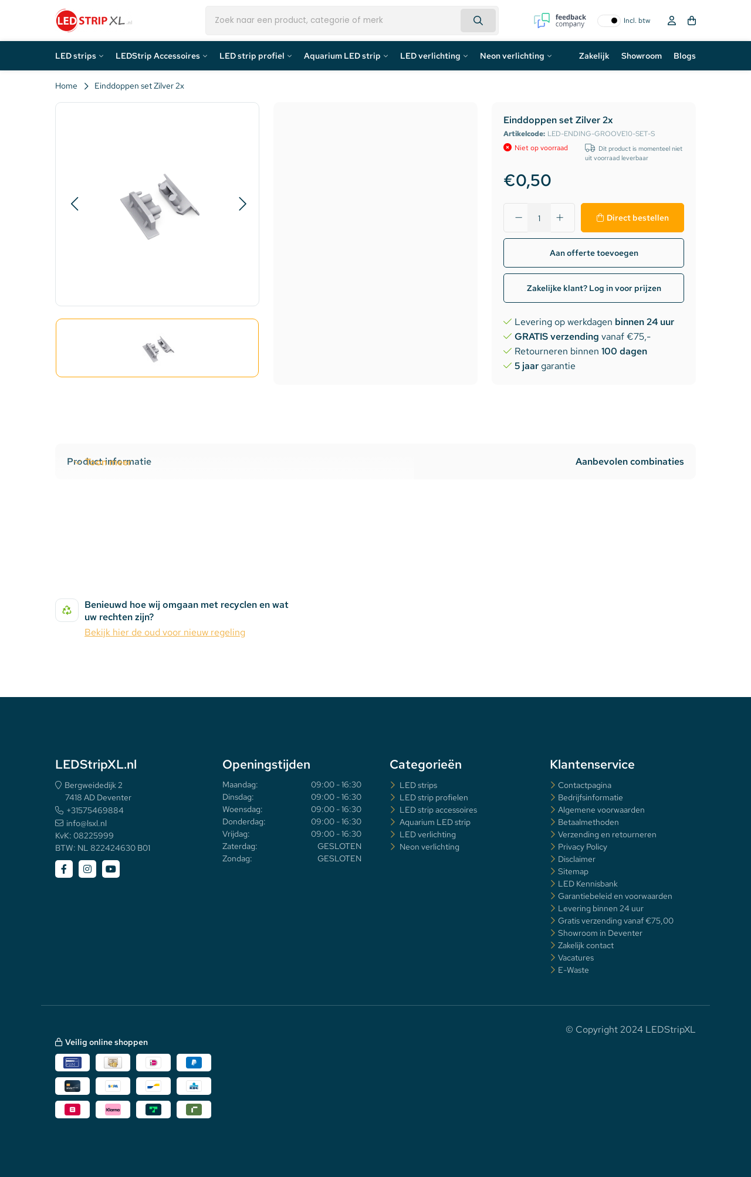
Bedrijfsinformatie (590, 797)
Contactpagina (584, 785)
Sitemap (573, 871)
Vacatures (576, 957)
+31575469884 (95, 810)
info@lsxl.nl (86, 823)
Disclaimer (577, 859)
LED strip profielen (433, 797)
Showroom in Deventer (600, 933)
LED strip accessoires (437, 809)
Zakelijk (594, 55)
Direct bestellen (638, 217)
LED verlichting (430, 55)
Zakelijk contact (586, 945)
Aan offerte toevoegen (594, 253)
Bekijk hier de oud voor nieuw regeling (164, 632)
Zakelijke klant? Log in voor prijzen (594, 288)
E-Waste (573, 970)
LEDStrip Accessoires (158, 55)
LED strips (75, 55)
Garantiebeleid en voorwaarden (615, 896)
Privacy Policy (582, 846)
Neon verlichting (512, 55)
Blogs (685, 55)
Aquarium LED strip (342, 55)
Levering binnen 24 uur (601, 908)
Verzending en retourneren (607, 834)
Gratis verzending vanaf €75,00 (616, 920)
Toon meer (108, 462)
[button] (74, 204)
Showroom (641, 55)
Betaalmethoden (588, 822)
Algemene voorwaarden (601, 809)
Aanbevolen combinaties (630, 461)
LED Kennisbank (588, 883)
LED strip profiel (252, 55)
